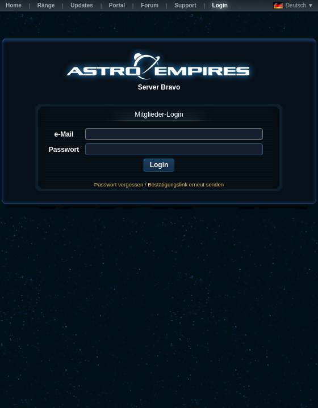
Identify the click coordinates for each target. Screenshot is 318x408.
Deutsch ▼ (293, 5)
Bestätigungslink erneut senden (186, 184)
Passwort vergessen (118, 184)
